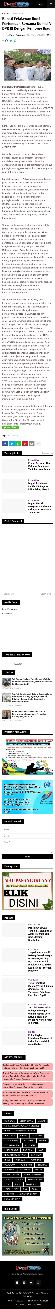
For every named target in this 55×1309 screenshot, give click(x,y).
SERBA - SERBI (11, 1189)
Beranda (6, 14)
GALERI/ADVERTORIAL (25, 1130)
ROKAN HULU (32, 1184)
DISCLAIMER (19, 1304)
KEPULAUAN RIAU (12, 1145)
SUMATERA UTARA (12, 1199)
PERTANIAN (9, 1169)
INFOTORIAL (28, 1140)
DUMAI (7, 1130)
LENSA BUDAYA (11, 1150)
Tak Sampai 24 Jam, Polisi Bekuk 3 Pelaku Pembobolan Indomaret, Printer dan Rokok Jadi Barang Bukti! (32, 681)
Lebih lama (46, 594)
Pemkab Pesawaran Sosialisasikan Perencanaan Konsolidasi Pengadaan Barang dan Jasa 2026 (29, 714)
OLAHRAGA (36, 1155)
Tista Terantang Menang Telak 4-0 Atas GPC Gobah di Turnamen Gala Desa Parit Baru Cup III (40, 989)
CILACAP (41, 1121)
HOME (9, 1301)
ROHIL (18, 1184)
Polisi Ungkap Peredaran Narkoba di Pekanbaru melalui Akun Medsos (40, 1040)
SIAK (25, 1189)
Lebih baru (9, 594)
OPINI (7, 1160)
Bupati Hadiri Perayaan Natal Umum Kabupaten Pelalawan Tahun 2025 (40, 508)
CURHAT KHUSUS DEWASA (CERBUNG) (21, 1126)
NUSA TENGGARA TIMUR (15, 1155)
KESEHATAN (30, 1145)
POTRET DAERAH (11, 1174)
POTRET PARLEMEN (32, 1174)
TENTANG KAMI (35, 1304)
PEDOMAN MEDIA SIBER (37, 1301)
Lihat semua (47, 453)
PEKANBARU (36, 1160)
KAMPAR (42, 1140)
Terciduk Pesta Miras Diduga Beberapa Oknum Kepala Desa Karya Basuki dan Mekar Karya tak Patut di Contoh (40, 1015)
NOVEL (41, 1150)
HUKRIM (23, 1135)
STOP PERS (9, 1194)
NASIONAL (28, 1150)
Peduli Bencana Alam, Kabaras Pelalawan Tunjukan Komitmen (40, 466)
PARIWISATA (20, 1160)
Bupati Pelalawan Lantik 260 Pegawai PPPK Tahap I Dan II (38, 486)
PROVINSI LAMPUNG (13, 1179)
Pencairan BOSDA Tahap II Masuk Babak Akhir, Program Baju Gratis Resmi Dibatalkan (40, 934)
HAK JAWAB (9, 1135)
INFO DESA (37, 1135)
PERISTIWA (42, 1165)
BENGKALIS (9, 1121)
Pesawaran (25, 1169)
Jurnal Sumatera (9, 609)
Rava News (7, 613)
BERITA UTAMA (26, 1121)
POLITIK (38, 1169)
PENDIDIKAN (26, 1165)
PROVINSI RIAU (35, 1179)
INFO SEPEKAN (11, 1140)
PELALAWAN (17, 14)
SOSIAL (35, 1189)
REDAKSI (19, 1301)
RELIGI (7, 1184)
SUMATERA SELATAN (28, 1194)
